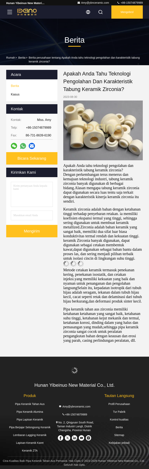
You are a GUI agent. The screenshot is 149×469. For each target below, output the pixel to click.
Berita (21, 57)
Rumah (10, 57)
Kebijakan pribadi (119, 442)
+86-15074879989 (130, 2)
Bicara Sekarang (31, 158)
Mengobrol (127, 12)
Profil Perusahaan (119, 404)
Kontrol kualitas (119, 419)
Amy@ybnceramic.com (93, 2)
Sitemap (119, 435)
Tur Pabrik (119, 411)
